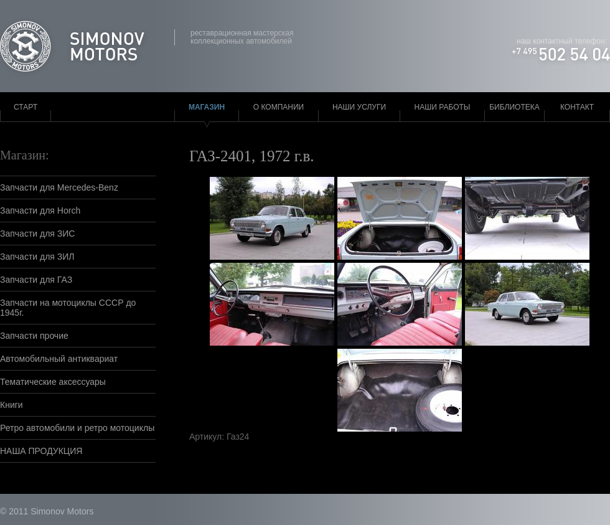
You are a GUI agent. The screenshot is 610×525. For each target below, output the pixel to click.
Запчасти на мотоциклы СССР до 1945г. (68, 308)
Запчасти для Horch (40, 210)
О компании (278, 107)
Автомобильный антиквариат (59, 359)
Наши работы (443, 107)
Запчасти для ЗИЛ (37, 257)
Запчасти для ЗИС (37, 234)
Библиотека (514, 107)
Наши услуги (359, 107)
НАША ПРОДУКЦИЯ (41, 451)
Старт (25, 107)
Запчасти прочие (34, 336)
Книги (11, 405)
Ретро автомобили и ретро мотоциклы (77, 428)
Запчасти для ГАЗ (36, 280)
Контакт (577, 107)
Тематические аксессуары (53, 382)
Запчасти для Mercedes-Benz (59, 187)
